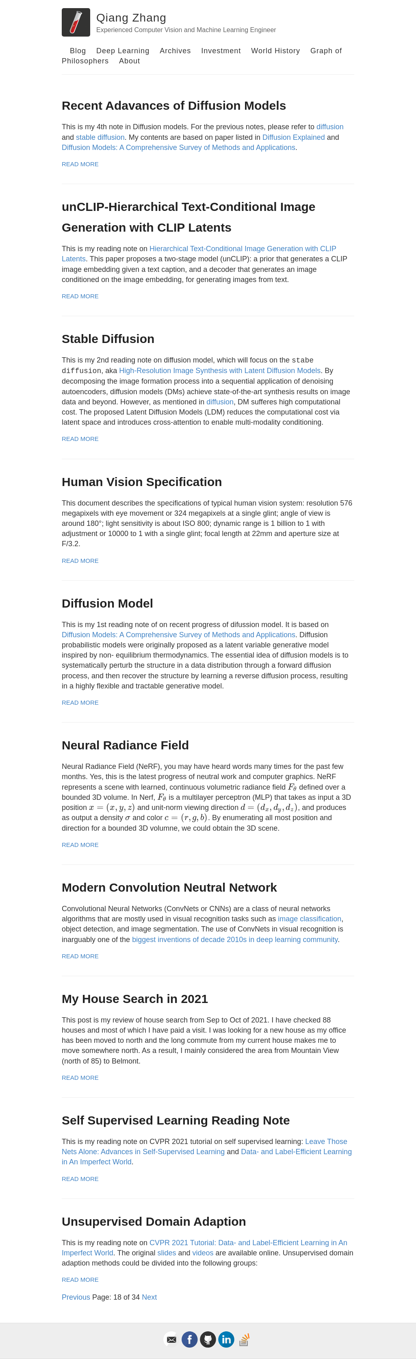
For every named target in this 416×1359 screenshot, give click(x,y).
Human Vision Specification (142, 481)
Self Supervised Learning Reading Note (176, 1120)
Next (149, 1297)
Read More (80, 164)
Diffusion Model (107, 603)
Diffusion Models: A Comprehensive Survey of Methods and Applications (178, 147)
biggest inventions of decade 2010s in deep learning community (235, 940)
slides (166, 1253)
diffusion (330, 127)
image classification (309, 919)
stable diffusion (100, 137)
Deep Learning (123, 51)
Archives (175, 51)
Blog (78, 51)
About (129, 61)
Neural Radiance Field (125, 745)
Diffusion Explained (293, 137)
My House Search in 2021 (135, 998)
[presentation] (292, 787)
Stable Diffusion (108, 338)
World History (275, 51)
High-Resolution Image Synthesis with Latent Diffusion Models (220, 371)
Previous (76, 1297)
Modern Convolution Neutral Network (169, 887)
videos (203, 1253)
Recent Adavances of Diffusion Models (174, 105)
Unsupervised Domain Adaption (154, 1221)
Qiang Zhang (131, 17)
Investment (221, 51)
